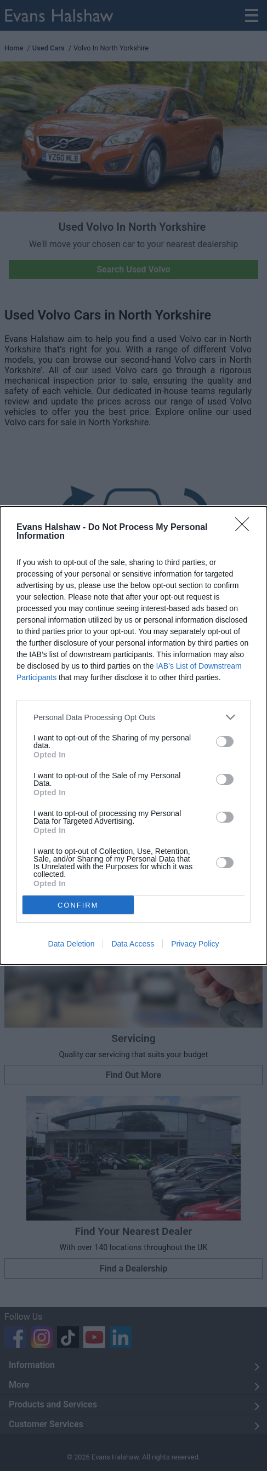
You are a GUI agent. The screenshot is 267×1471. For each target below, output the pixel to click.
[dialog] (133, 735)
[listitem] (133, 717)
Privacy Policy (195, 943)
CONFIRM (78, 905)
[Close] (245, 527)
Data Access (132, 943)
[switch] (225, 741)
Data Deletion (71, 943)
